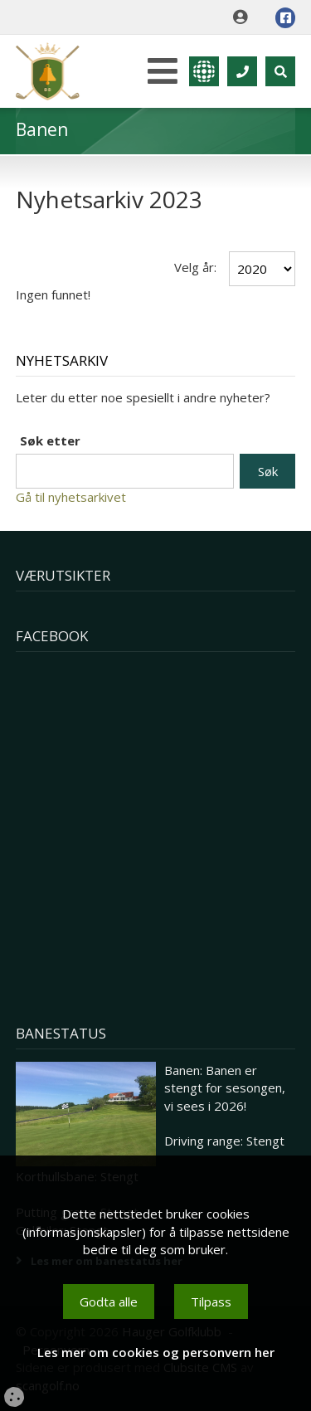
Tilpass (211, 1301)
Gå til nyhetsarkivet (71, 497)
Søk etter (50, 440)
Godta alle (109, 1301)
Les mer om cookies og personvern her (156, 1352)
